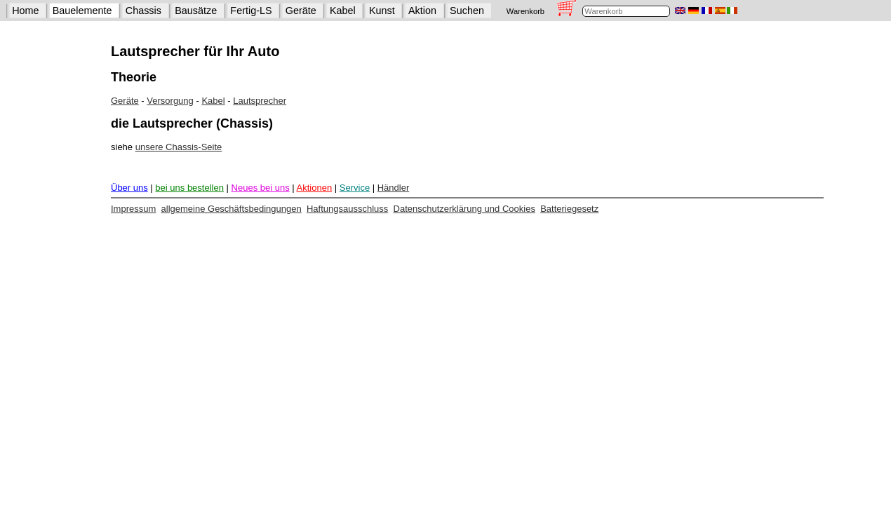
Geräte (301, 10)
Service (355, 187)
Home (25, 10)
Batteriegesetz (569, 208)
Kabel (343, 10)
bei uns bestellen (189, 187)
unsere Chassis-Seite (178, 147)
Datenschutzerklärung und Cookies (464, 208)
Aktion (422, 10)
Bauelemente (82, 10)
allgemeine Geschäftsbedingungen (231, 208)
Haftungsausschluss (347, 208)
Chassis (143, 10)
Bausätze (196, 10)
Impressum (133, 208)
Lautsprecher (259, 100)
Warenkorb (525, 11)
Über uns (129, 187)
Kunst (382, 10)
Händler (393, 187)
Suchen (467, 10)
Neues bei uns (261, 187)
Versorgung (170, 100)
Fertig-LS (251, 10)
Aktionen (315, 187)
